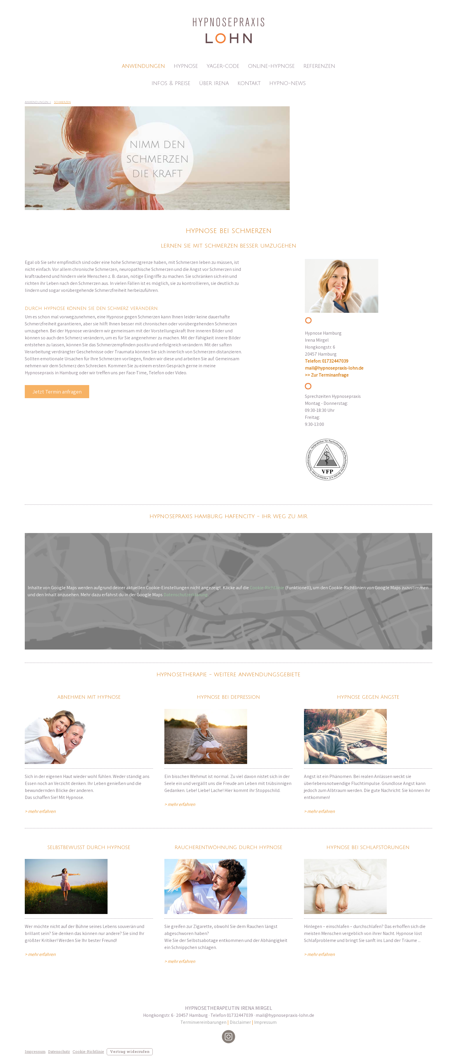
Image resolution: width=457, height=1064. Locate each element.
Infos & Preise (171, 83)
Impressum (265, 1022)
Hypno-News (287, 83)
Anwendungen (143, 66)
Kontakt (249, 83)
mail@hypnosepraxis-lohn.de (334, 368)
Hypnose (186, 66)
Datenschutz (59, 1051)
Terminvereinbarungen (203, 1022)
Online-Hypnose (271, 66)
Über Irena (214, 83)
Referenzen (319, 66)
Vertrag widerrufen (130, 1051)
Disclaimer (240, 1022)
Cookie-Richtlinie (267, 588)
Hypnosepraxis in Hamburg (51, 373)
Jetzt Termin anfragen (57, 391)
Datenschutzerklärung (186, 595)
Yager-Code (223, 66)
